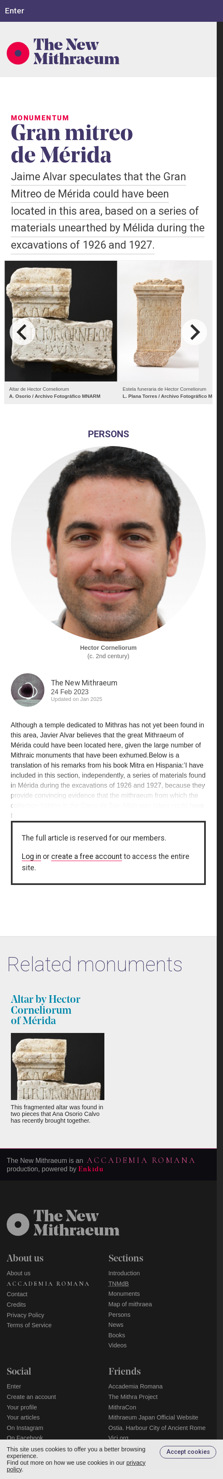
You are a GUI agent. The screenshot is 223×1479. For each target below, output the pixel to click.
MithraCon (122, 1407)
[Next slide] (194, 332)
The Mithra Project (133, 1396)
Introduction (124, 1273)
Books (117, 1335)
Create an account (31, 1396)
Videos (118, 1345)
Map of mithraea (130, 1304)
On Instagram (25, 1428)
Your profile (22, 1407)
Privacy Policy (25, 1315)
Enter (14, 1386)
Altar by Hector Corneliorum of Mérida (45, 1010)
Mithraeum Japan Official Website (154, 1417)
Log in (31, 856)
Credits (16, 1304)
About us (19, 1273)
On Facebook (25, 1438)
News (116, 1324)
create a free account (86, 856)
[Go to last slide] (22, 332)
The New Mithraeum (76, 53)
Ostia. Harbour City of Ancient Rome (157, 1428)
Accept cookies (188, 1452)
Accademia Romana (141, 1160)
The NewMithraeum (76, 1224)
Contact (17, 1294)
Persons (120, 1314)
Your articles (23, 1417)
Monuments (124, 1293)
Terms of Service (29, 1325)
